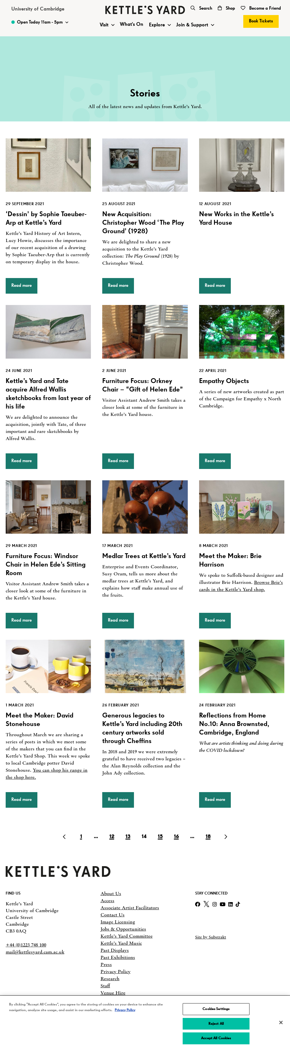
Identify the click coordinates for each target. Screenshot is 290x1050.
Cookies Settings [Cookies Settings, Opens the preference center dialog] (215, 1009)
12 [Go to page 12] (111, 836)
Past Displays (115, 950)
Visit (104, 25)
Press (106, 964)
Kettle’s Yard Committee (127, 936)
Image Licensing (118, 922)
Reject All (216, 1024)
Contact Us (113, 915)
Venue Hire (113, 993)
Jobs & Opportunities (123, 929)
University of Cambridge (37, 9)
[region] (145, 1023)
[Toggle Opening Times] (39, 22)
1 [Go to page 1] (81, 836)
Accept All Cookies (216, 1038)
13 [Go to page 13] (127, 836)
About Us (111, 893)
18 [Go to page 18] (208, 836)
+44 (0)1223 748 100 (26, 945)
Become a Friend (261, 8)
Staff (105, 985)
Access (107, 900)
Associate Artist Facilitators (130, 907)
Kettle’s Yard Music (121, 943)
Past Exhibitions (118, 957)
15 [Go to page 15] (160, 836)
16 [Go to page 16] (176, 836)
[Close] (281, 1022)
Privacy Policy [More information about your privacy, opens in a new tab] (125, 1010)
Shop (226, 8)
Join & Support (192, 25)
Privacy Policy (116, 971)
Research (110, 978)
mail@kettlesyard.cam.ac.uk (35, 952)
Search (201, 8)
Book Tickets (261, 21)
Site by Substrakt (210, 937)
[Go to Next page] (224, 836)
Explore (157, 25)
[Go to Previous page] (65, 836)
